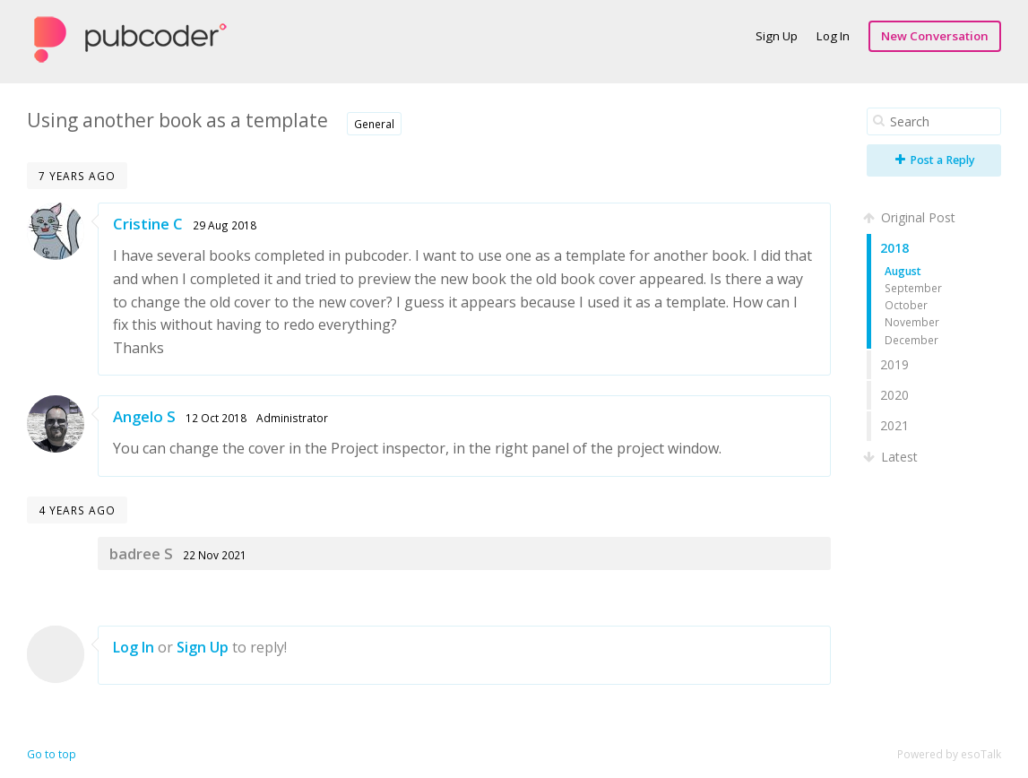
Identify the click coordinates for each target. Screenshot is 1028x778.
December (911, 340)
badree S (141, 553)
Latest (892, 456)
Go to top (51, 754)
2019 (894, 364)
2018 (894, 247)
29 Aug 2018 (224, 225)
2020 (894, 394)
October (906, 305)
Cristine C (148, 223)
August (903, 271)
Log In (833, 36)
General (374, 124)
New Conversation (935, 36)
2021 (894, 425)
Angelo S (144, 416)
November (912, 322)
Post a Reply (935, 160)
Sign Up (777, 36)
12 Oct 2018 (216, 418)
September (913, 288)
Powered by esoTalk (949, 754)
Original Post (911, 217)
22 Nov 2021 (214, 555)
